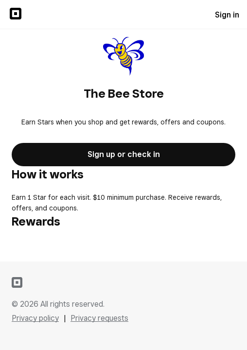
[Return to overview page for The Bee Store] (123, 57)
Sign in (227, 14)
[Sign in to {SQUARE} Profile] (15, 14)
